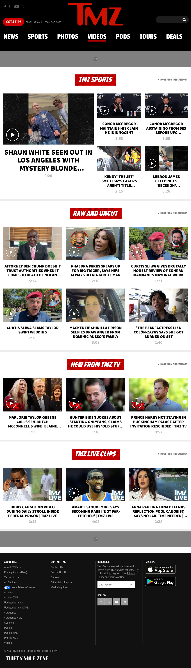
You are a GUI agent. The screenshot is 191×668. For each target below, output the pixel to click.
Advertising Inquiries (62, 582)
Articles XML (11, 597)
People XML (11, 632)
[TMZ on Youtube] (17, 6)
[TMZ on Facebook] (5, 6)
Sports (38, 37)
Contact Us (57, 567)
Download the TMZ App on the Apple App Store (160, 569)
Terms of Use (11, 577)
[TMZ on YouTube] (116, 601)
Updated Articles (13, 602)
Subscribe (131, 584)
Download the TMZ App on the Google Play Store (160, 581)
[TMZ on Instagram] (24, 6)
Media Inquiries (59, 587)
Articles (8, 592)
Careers (55, 577)
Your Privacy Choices (19, 587)
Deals (174, 37)
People (8, 627)
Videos (97, 37)
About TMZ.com (13, 567)
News (11, 37)
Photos (67, 37)
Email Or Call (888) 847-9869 (43, 22)
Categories (10, 612)
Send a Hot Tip (59, 572)
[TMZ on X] (10, 6)
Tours (148, 37)
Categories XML (13, 617)
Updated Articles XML (16, 607)
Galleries (9, 622)
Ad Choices (10, 582)
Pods (123, 37)
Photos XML (11, 637)
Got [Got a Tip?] (13, 22)
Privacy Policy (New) (15, 572)
